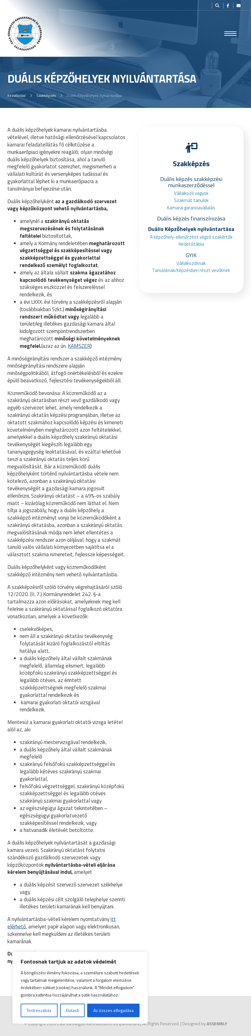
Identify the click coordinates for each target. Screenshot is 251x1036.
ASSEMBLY (217, 1023)
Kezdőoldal (16, 95)
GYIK (191, 255)
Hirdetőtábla (191, 244)
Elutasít (72, 1010)
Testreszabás (38, 1010)
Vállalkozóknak (191, 263)
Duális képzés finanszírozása (191, 218)
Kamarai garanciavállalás (191, 207)
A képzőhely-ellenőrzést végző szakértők (191, 236)
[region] (80, 988)
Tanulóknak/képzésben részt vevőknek (191, 270)
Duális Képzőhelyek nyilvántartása (191, 229)
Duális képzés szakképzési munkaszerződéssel (191, 182)
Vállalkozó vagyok (191, 193)
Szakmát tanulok (191, 200)
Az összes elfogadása (113, 1010)
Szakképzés (46, 95)
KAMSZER (79, 346)
